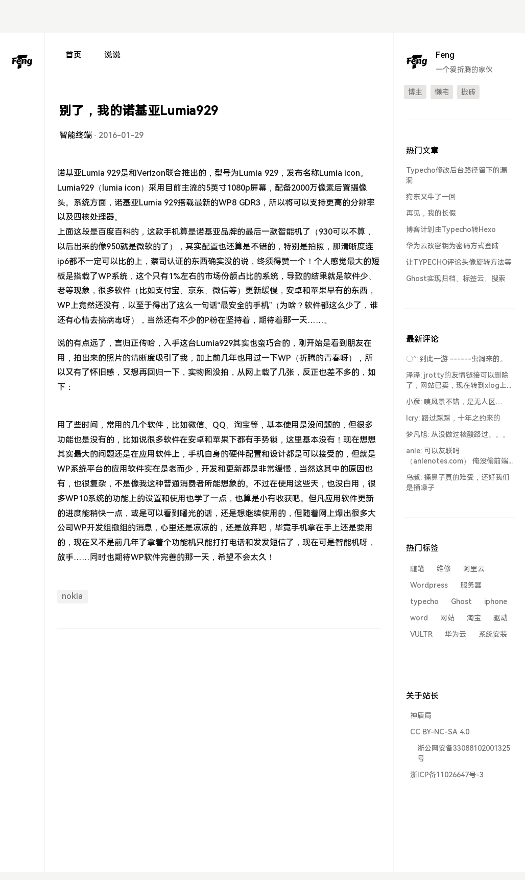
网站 (447, 618)
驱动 (500, 618)
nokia (72, 596)
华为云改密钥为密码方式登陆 (452, 246)
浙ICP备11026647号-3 (447, 775)
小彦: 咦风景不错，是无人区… (454, 402)
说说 (112, 55)
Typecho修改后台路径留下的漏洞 (456, 175)
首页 (73, 55)
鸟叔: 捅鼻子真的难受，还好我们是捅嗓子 (458, 482)
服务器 (471, 585)
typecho (424, 601)
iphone (495, 601)
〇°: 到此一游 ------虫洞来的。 (456, 359)
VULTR (421, 634)
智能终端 (75, 135)
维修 (444, 569)
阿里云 (474, 569)
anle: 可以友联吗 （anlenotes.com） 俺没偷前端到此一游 (457, 456)
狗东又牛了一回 (431, 197)
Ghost (461, 601)
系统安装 (493, 634)
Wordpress (429, 585)
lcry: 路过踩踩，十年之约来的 (453, 418)
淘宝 (474, 618)
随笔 (417, 569)
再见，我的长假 (431, 213)
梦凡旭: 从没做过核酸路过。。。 (458, 434)
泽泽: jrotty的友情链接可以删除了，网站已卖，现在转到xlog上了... (457, 380)
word (419, 618)
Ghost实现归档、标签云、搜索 (456, 278)
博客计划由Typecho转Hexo (451, 229)
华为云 (455, 634)
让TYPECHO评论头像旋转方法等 (459, 262)
